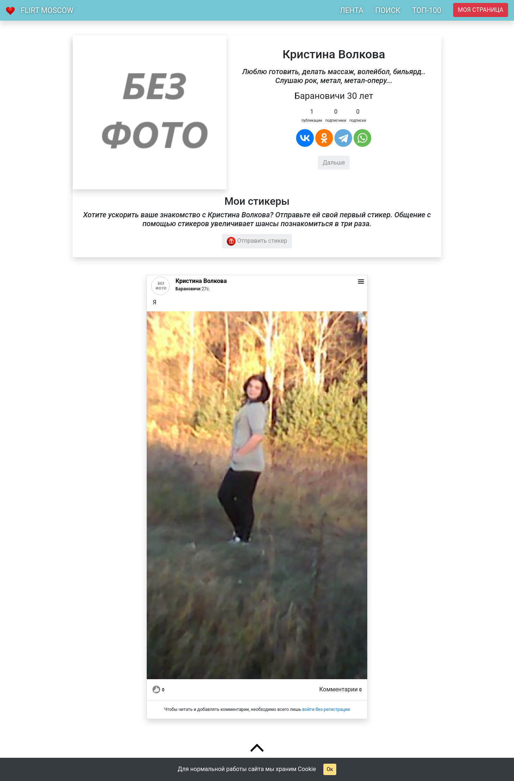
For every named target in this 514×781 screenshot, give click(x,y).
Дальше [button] (334, 162)
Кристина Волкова (201, 280)
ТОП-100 (426, 10)
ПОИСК (387, 10)
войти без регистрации (326, 709)
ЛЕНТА (352, 10)
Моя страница (480, 9)
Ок (330, 769)
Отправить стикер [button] (257, 241)
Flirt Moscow (47, 10)
